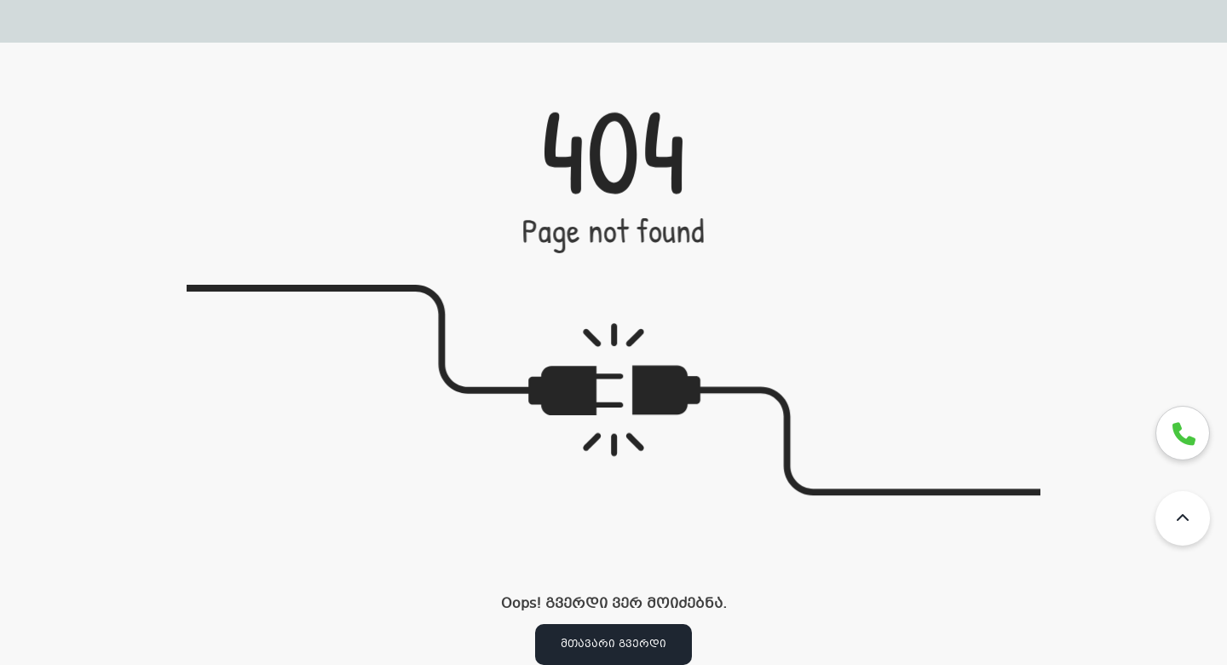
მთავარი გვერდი (613, 644)
